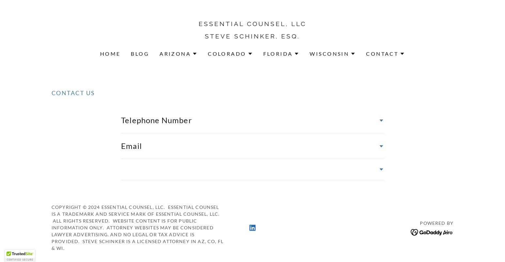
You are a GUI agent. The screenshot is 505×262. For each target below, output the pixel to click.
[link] (252, 36)
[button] (178, 54)
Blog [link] (140, 54)
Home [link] (110, 54)
